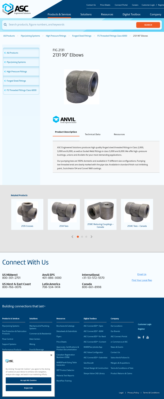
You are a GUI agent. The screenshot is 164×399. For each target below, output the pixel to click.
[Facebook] (143, 332)
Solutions (86, 14)
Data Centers (34, 334)
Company (115, 314)
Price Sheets (105, 5)
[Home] (18, 9)
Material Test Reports (65, 371)
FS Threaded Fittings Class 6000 (112, 35)
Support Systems (9, 339)
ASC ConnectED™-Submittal (95, 353)
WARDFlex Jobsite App (93, 342)
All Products (9, 35)
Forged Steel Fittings (81, 35)
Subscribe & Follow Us (120, 353)
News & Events (117, 342)
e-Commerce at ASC (119, 337)
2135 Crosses (27, 210)
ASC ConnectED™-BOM (93, 326)
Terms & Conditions (151, 388)
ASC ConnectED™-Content (95, 337)
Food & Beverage (36, 345)
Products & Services (59, 14)
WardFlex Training (63, 376)
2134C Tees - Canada (137, 210)
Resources (107, 14)
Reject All (28, 388)
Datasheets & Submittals (66, 326)
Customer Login (148, 5)
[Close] (51, 355)
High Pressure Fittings (56, 35)
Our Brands (115, 326)
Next (91, 232)
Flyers (58, 332)
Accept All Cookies (28, 380)
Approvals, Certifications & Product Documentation (67, 343)
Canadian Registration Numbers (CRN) (65, 351)
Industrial (33, 350)
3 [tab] (97, 232)
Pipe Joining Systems (30, 35)
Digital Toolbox (131, 14)
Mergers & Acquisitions (120, 358)
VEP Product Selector (65, 365)
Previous (72, 232)
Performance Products (11, 345)
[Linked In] (139, 332)
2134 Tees (64, 210)
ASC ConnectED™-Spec (93, 321)
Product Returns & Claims (121, 369)
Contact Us (91, 5)
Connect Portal (121, 5)
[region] (28, 374)
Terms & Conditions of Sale (122, 363)
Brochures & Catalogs (65, 321)
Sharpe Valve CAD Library (94, 369)
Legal (121, 388)
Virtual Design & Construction (96, 363)
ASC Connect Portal (119, 332)
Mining (32, 339)
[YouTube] (147, 332)
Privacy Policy (133, 388)
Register (141, 324)
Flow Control (7, 334)
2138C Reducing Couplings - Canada (100, 210)
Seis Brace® (88, 358)
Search (148, 25)
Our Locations (116, 321)
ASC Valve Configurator (93, 348)
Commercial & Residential (40, 329)
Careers (135, 5)
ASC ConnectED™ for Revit (95, 332)
